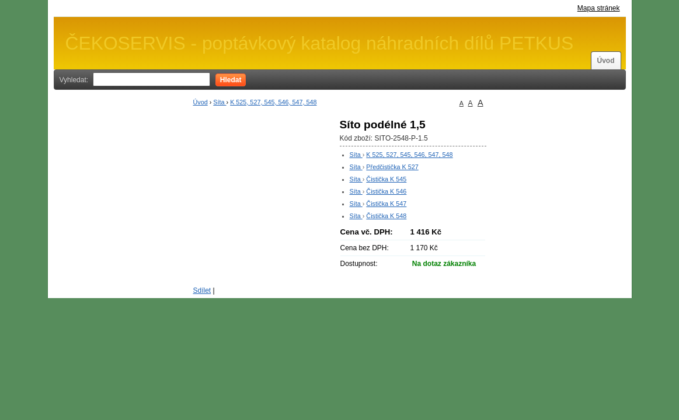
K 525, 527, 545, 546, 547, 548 (273, 102)
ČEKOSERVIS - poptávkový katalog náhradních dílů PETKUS (319, 43)
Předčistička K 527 (392, 166)
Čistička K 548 (386, 215)
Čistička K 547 (386, 203)
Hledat (231, 80)
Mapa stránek (598, 8)
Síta (219, 102)
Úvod (606, 61)
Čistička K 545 (386, 179)
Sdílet (202, 290)
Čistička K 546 (386, 191)
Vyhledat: (74, 80)
